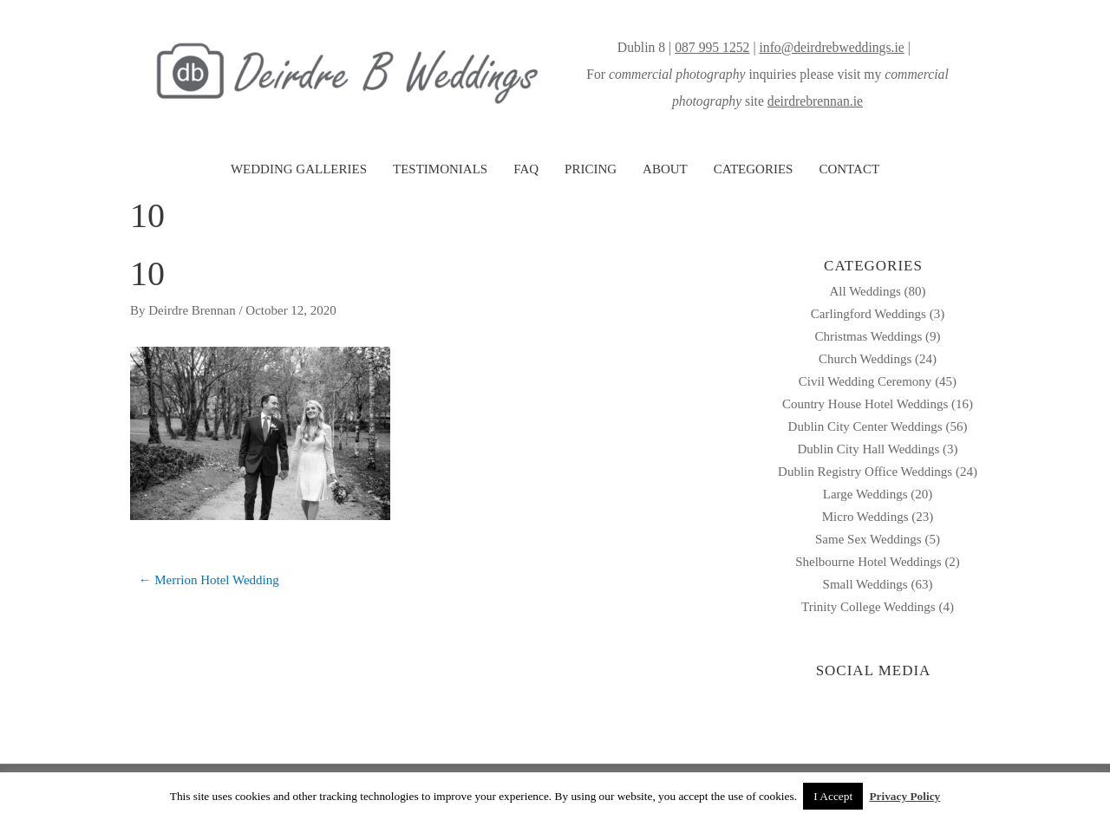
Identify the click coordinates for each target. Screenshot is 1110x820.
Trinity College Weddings (868, 607)
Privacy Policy (904, 796)
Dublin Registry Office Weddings (865, 471)
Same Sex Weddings (868, 539)
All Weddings (864, 291)
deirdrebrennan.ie (815, 101)
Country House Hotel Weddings (865, 404)
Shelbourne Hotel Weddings (868, 562)
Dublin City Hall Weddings (868, 449)
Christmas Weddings (868, 336)
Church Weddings (865, 359)
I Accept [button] (832, 796)
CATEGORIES (753, 169)
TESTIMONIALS (440, 169)
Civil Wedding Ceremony (865, 381)
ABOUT (665, 169)
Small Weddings (865, 584)
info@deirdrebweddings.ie (831, 47)
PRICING (591, 169)
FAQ (526, 169)
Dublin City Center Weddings (865, 426)
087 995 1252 (712, 47)
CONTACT (849, 169)
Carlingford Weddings (868, 314)
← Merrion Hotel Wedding (209, 580)
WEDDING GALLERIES (299, 169)
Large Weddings (865, 494)
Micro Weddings (865, 517)
